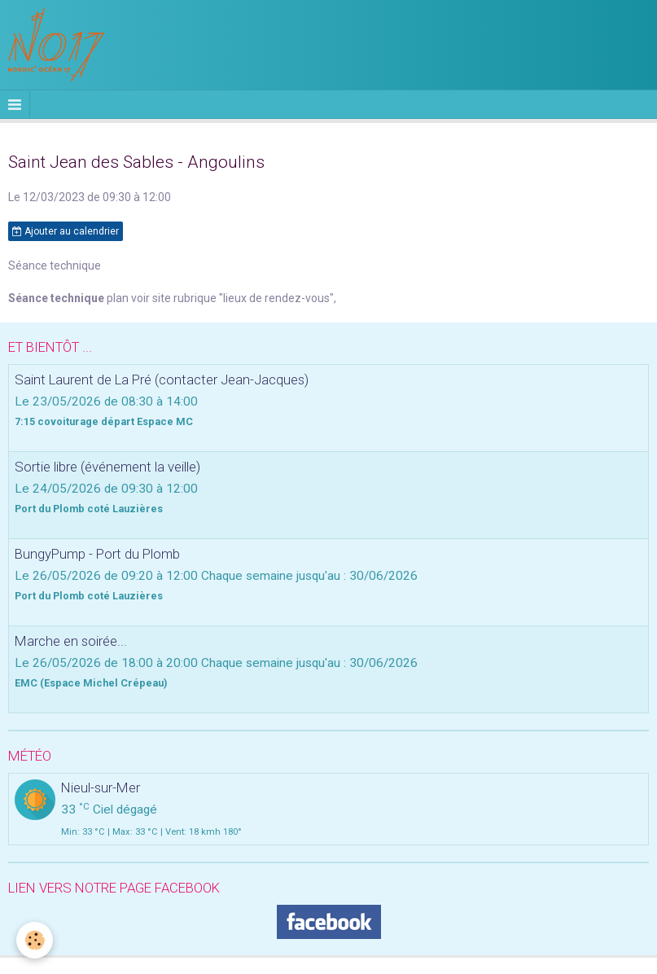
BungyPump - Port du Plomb (97, 554)
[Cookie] (34, 940)
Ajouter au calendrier (65, 231)
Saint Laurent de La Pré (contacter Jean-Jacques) (162, 379)
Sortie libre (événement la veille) (107, 466)
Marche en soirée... (71, 641)
